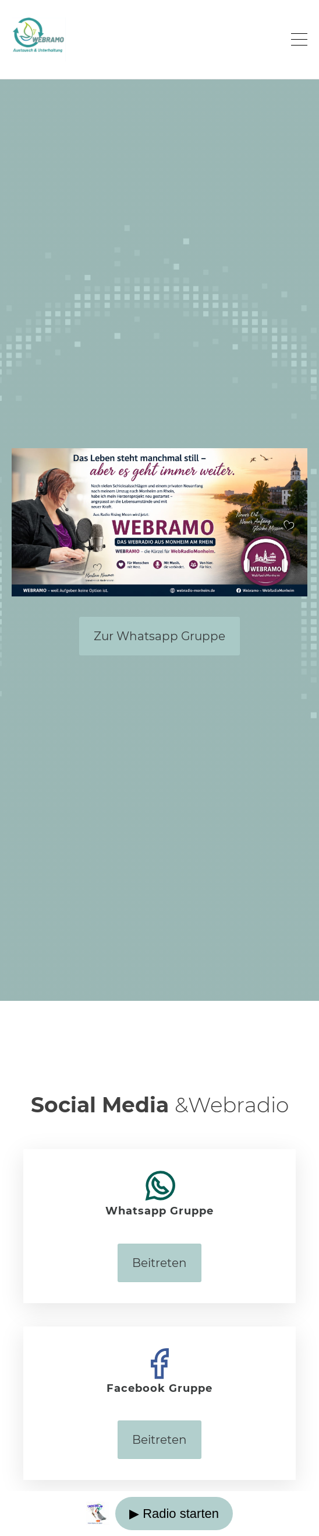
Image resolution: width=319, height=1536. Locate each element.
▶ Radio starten (174, 1513)
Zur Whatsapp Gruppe (159, 636)
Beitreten (159, 1263)
